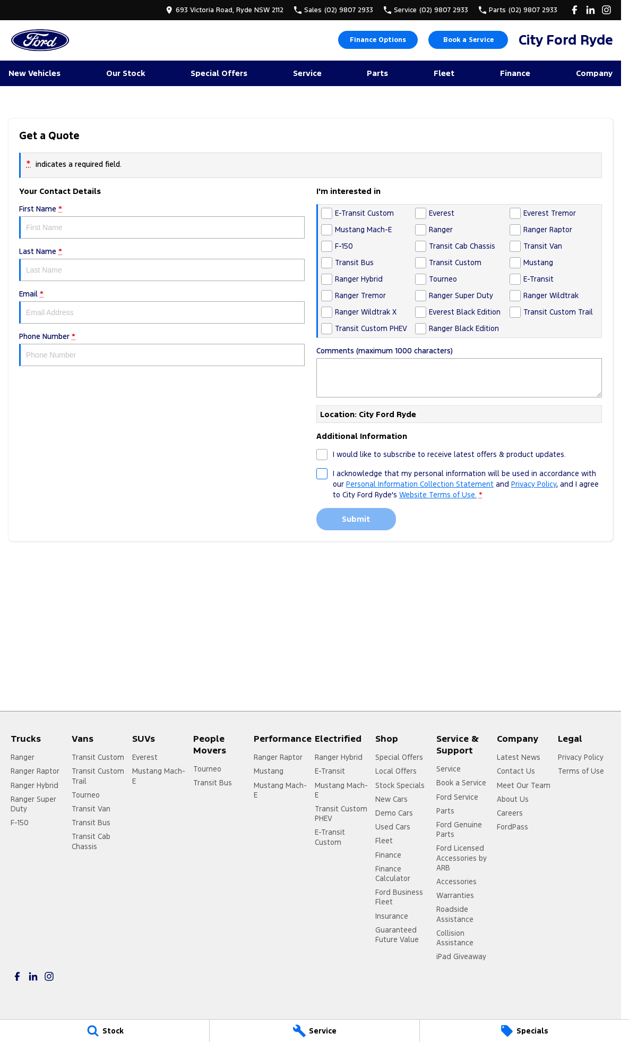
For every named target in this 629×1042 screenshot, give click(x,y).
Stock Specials (400, 785)
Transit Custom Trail (98, 775)
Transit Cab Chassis (91, 841)
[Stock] (104, 1031)
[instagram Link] (606, 9)
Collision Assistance (454, 937)
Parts (377, 73)
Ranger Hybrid (34, 785)
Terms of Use (581, 771)
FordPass (512, 827)
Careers (510, 813)
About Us (513, 799)
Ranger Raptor (35, 771)
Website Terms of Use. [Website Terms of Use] (438, 494)
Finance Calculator (392, 873)
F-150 (20, 822)
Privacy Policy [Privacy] (533, 484)
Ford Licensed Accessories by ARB (461, 857)
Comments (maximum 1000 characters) (459, 371)
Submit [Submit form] (356, 519)
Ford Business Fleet (399, 897)
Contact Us (516, 771)
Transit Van (91, 809)
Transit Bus (91, 822)
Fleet (444, 73)
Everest (145, 757)
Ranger (23, 757)
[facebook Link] (574, 9)
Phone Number (162, 349)
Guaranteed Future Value (397, 934)
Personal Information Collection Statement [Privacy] (420, 484)
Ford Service (457, 797)
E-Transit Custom (330, 836)
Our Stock (125, 73)
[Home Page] (40, 40)
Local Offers (396, 771)
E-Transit (330, 771)
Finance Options (378, 40)
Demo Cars (394, 813)
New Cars (391, 799)
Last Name (162, 264)
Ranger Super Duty (33, 804)
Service (307, 73)
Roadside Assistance (454, 914)
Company (594, 73)
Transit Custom (98, 757)
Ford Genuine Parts (459, 829)
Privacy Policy (581, 757)
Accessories (456, 881)
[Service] (314, 1031)
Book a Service (468, 40)
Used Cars (392, 827)
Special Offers (219, 73)
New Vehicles (34, 73)
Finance (515, 73)
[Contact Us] (224, 9)
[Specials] (524, 1031)
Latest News (518, 757)
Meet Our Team (523, 785)
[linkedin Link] (590, 9)
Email (162, 306)
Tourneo (86, 795)
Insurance (391, 916)
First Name (162, 221)
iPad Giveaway (461, 956)
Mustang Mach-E (158, 775)
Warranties (455, 895)
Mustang (268, 771)
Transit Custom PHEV (341, 813)
